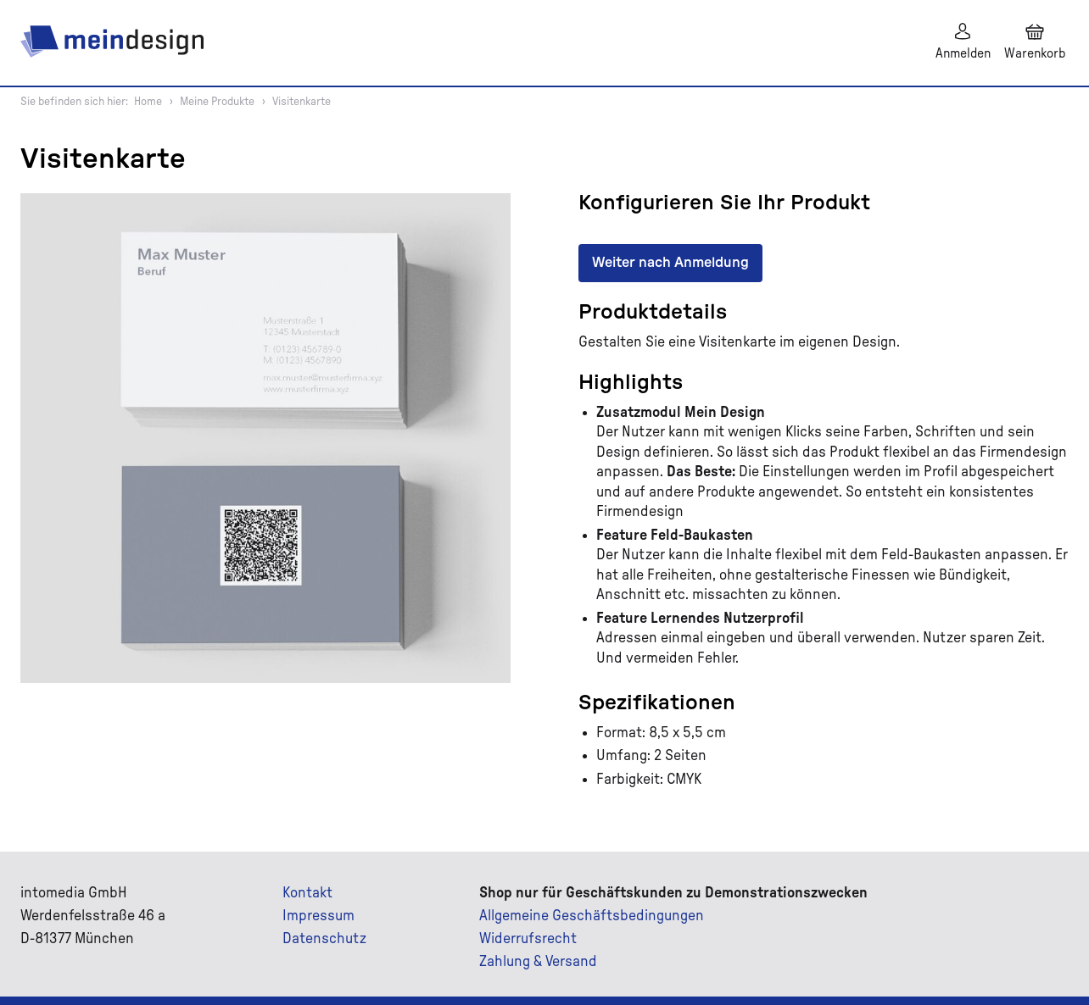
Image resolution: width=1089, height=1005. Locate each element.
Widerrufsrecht (528, 939)
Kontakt (307, 893)
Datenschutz (324, 939)
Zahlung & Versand (538, 961)
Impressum (318, 916)
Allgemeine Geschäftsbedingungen (591, 916)
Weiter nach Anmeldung (670, 262)
